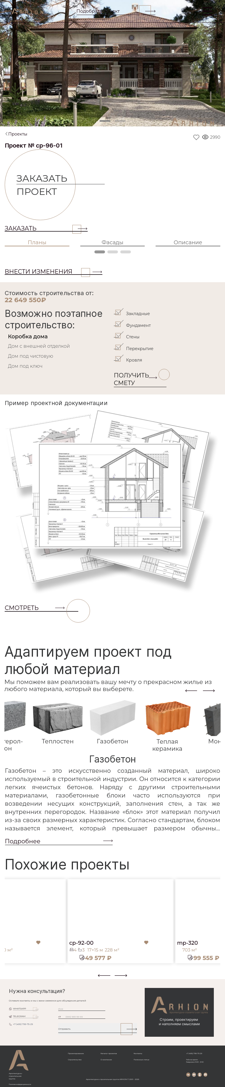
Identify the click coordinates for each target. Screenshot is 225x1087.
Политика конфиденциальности (20, 1084)
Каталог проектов (109, 1053)
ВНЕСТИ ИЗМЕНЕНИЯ (47, 271)
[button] (8, 977)
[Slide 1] (105, 121)
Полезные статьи (141, 1059)
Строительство (74, 1059)
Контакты (138, 1053)
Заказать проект (46, 185)
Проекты (17, 134)
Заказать (43, 228)
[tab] (59, 336)
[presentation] (191, 690)
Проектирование (76, 1053)
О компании (106, 1059)
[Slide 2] (120, 121)
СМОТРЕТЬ (41, 608)
